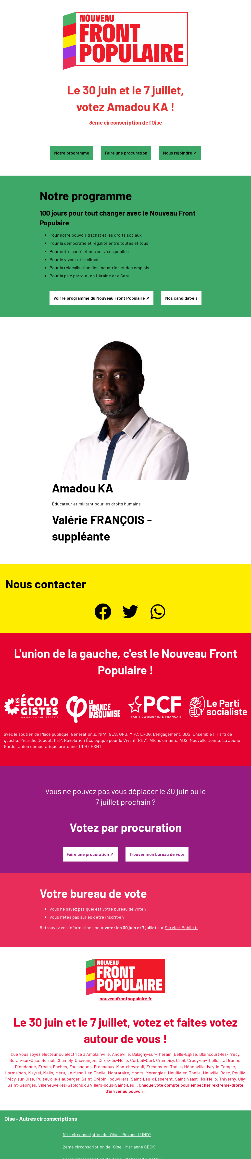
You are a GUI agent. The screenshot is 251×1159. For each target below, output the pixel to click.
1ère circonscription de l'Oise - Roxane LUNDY (107, 1134)
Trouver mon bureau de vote (157, 854)
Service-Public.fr (181, 927)
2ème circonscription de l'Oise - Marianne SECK (109, 1146)
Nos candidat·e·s (181, 298)
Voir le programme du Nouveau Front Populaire (99, 298)
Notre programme (71, 152)
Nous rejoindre (177, 152)
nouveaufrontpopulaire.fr (126, 998)
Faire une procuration (126, 152)
